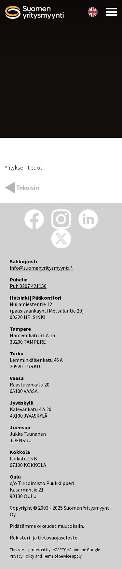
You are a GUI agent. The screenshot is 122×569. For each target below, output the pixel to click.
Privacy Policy (22, 556)
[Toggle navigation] (109, 11)
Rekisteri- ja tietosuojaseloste (43, 537)
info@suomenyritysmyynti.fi (42, 268)
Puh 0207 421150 (28, 286)
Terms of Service (57, 556)
